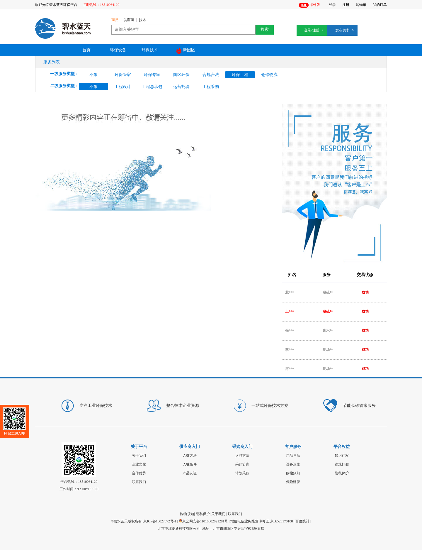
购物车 (361, 5)
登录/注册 (311, 30)
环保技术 (150, 50)
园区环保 (181, 74)
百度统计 (302, 521)
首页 (86, 50)
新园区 (185, 50)
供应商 (128, 20)
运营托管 (181, 86)
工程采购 (211, 86)
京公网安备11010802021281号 (203, 521)
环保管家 (123, 74)
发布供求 (342, 30)
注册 (345, 5)
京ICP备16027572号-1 (159, 521)
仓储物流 (269, 74)
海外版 (309, 5)
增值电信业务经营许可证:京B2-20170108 (261, 521)
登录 (332, 5)
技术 (142, 20)
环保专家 (152, 74)
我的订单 (380, 5)
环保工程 (240, 74)
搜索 (265, 29)
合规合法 (211, 74)
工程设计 (123, 86)
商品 (114, 20)
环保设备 (118, 50)
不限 (93, 74)
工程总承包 (152, 86)
